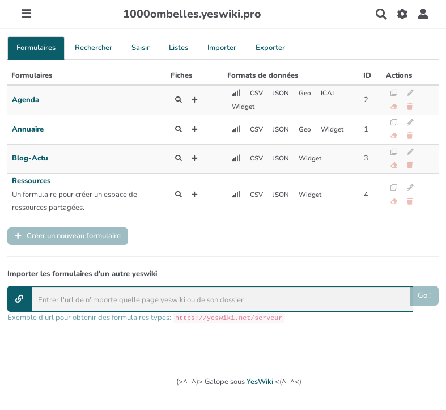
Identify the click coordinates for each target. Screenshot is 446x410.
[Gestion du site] (402, 14)
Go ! (424, 295)
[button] (423, 14)
